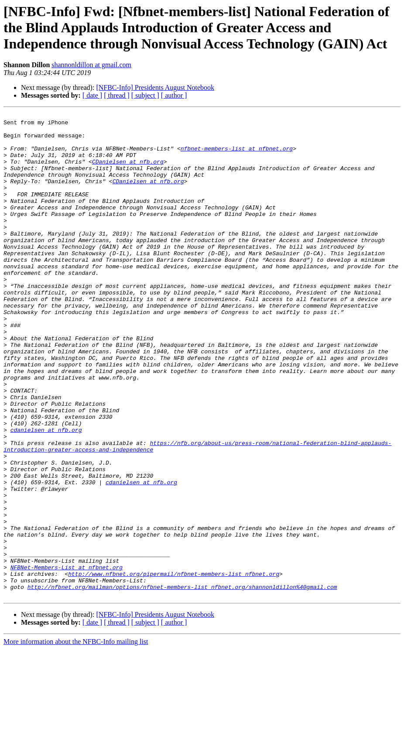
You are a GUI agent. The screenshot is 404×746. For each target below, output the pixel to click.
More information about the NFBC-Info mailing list (75, 738)
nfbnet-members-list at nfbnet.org (237, 156)
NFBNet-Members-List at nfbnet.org (66, 659)
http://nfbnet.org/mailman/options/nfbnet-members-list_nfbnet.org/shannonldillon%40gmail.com (182, 682)
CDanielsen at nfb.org (128, 172)
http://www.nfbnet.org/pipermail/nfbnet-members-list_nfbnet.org (173, 667)
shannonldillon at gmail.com (91, 64)
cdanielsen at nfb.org (46, 494)
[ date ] (92, 95)
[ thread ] (117, 95)
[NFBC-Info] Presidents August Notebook (155, 87)
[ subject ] (145, 95)
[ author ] (174, 95)
